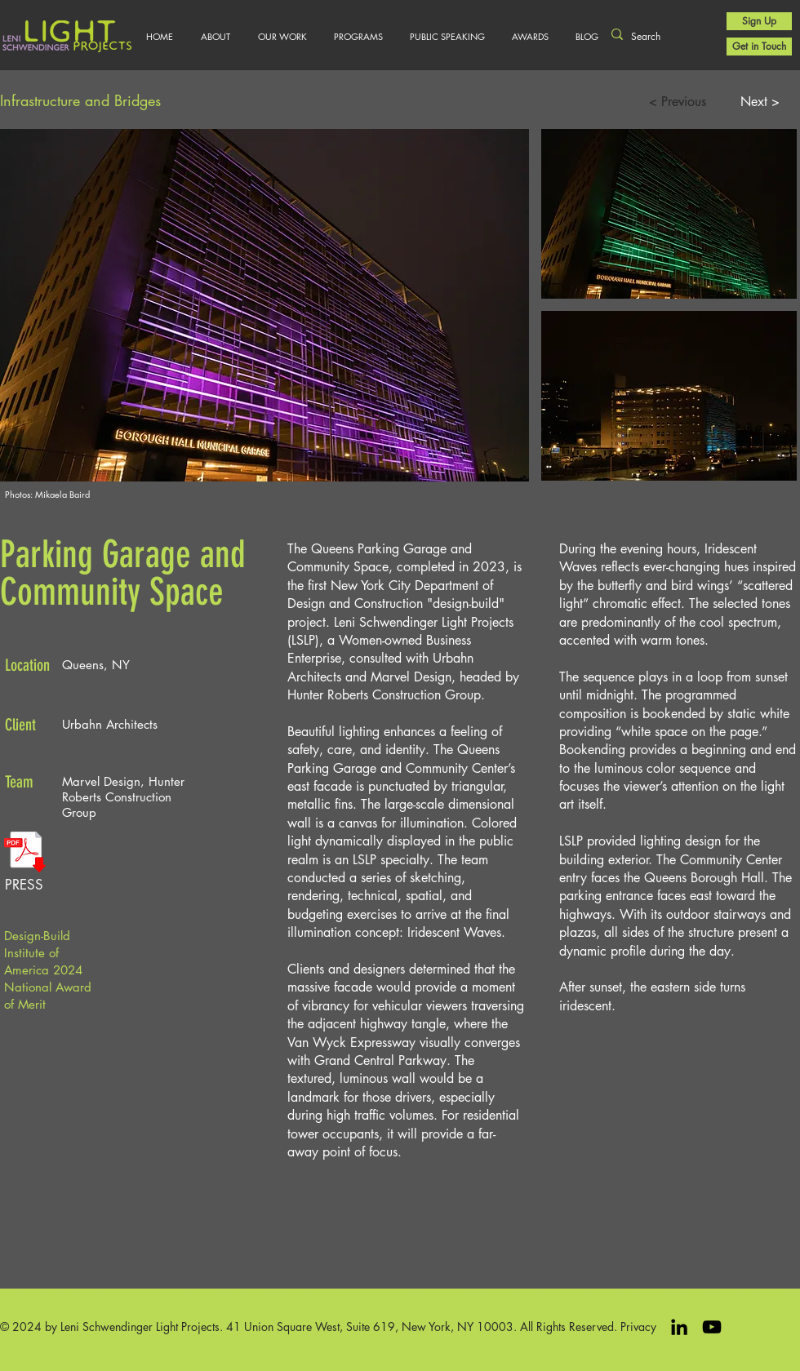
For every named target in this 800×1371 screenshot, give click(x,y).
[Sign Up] (759, 21)
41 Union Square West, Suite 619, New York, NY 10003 (369, 1326)
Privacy (638, 1326)
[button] (282, 36)
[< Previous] (677, 102)
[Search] (659, 37)
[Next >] (759, 102)
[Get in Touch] (759, 46)
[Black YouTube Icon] (711, 1327)
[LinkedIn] (679, 1327)
